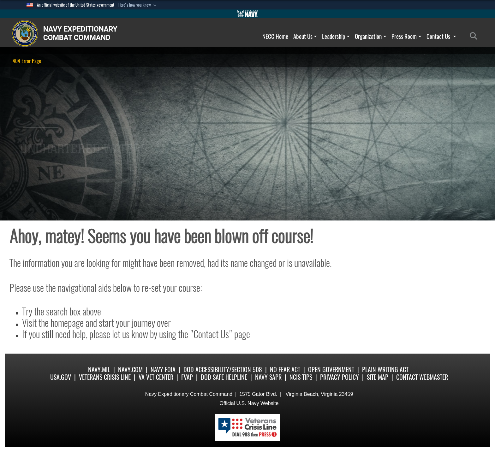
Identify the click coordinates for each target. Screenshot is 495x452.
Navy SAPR (268, 377)
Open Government (331, 369)
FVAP (187, 377)
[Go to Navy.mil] (247, 13)
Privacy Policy (339, 377)
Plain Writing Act (385, 369)
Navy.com (130, 369)
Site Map (377, 377)
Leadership (336, 36)
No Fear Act (285, 369)
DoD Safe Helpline (224, 377)
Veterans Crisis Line (105, 377)
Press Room (406, 36)
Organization (370, 36)
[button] (138, 5)
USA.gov (60, 377)
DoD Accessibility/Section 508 (222, 369)
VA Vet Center (156, 377)
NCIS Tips (300, 377)
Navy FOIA (163, 369)
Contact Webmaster (422, 377)
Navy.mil (99, 369)
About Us (305, 36)
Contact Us (441, 36)
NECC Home (275, 36)
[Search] (475, 36)
